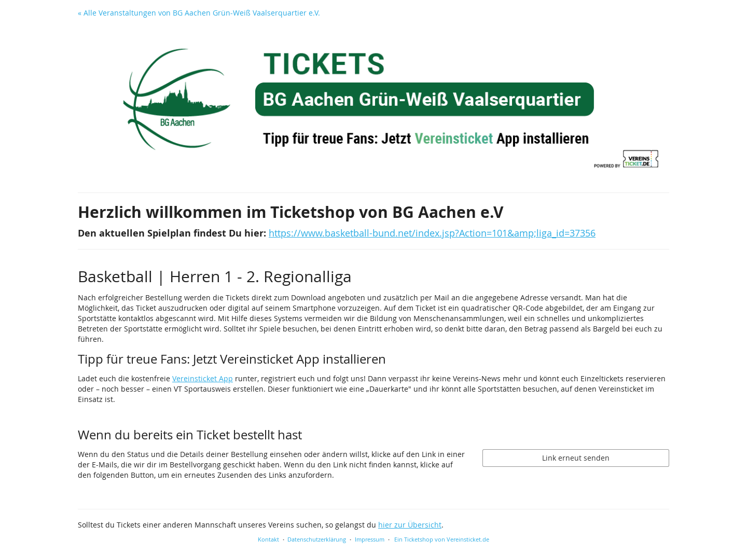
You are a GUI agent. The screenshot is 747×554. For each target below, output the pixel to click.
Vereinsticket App (202, 378)
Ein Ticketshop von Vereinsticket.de (441, 539)
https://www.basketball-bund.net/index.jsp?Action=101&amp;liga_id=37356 (432, 233)
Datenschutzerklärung (316, 539)
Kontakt (268, 539)
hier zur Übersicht (409, 525)
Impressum (369, 539)
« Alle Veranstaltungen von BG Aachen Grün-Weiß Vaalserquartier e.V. (199, 13)
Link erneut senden (576, 458)
